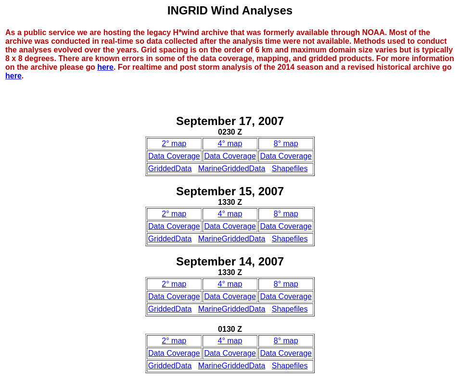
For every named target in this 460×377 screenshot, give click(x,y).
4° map (230, 143)
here (105, 67)
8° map (286, 143)
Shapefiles (290, 168)
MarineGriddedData (232, 168)
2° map (174, 143)
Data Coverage (174, 156)
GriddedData (170, 168)
